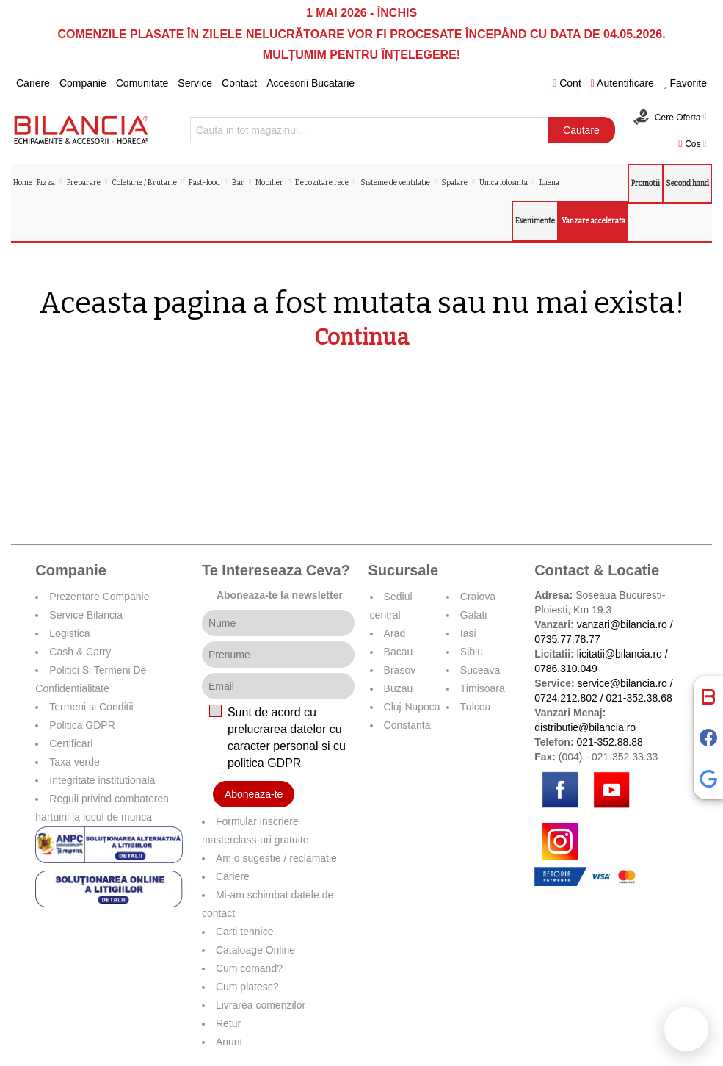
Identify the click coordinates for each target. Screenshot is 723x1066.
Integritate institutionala (102, 780)
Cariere (33, 83)
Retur (228, 1023)
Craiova (477, 596)
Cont (567, 83)
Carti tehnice (245, 931)
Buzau (398, 688)
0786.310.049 (565, 668)
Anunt (229, 1042)
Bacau (398, 652)
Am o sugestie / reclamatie (276, 858)
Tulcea (475, 707)
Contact (239, 83)
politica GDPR (264, 763)
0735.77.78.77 (567, 639)
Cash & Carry (80, 652)
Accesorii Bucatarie (310, 83)
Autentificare (622, 83)
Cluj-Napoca (412, 707)
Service (195, 83)
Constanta (407, 725)
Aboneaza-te (254, 794)
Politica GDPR (82, 725)
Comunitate (142, 83)
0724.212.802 (565, 698)
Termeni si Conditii (91, 707)
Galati (473, 615)
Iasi (468, 633)
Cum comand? (249, 968)
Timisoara (482, 688)
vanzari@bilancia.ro (622, 624)
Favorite (685, 83)
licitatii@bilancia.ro (619, 654)
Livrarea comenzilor (260, 1005)
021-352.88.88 (609, 742)
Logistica (69, 633)
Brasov (400, 670)
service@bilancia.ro (622, 683)
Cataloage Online (255, 950)
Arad (395, 633)
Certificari (70, 743)
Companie (82, 83)
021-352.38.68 (639, 698)
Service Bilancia (86, 615)
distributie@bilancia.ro (585, 727)
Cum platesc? (247, 987)
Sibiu (471, 652)
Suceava (480, 670)
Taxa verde (74, 762)
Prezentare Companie (99, 596)
